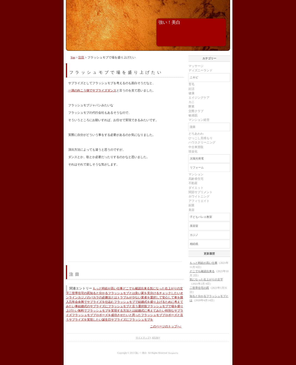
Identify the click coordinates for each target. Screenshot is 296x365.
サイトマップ (143, 337)
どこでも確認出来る (136, 288)
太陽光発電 (197, 158)
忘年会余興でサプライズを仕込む (91, 302)
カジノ (194, 235)
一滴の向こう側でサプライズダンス (92, 90)
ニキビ (194, 77)
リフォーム (197, 167)
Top (73, 57)
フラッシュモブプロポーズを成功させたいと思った (106, 315)
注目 (81, 57)
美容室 (194, 226)
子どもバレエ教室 (201, 217)
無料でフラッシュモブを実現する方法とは (106, 310)
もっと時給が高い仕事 (108, 288)
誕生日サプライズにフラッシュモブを (127, 319)
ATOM (155, 337)
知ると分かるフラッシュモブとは (112, 293)
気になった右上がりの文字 (206, 279)
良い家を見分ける (147, 293)
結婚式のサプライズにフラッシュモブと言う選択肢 (112, 306)
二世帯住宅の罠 (79, 293)
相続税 (194, 244)
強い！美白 (169, 22)
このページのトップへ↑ (166, 326)
